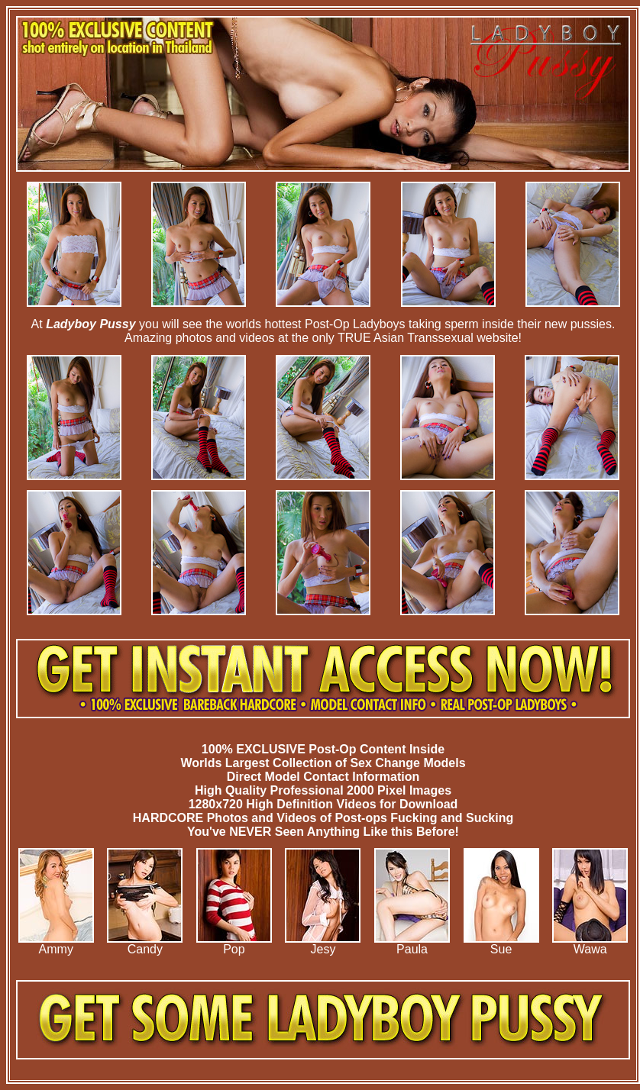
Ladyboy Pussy (90, 324)
